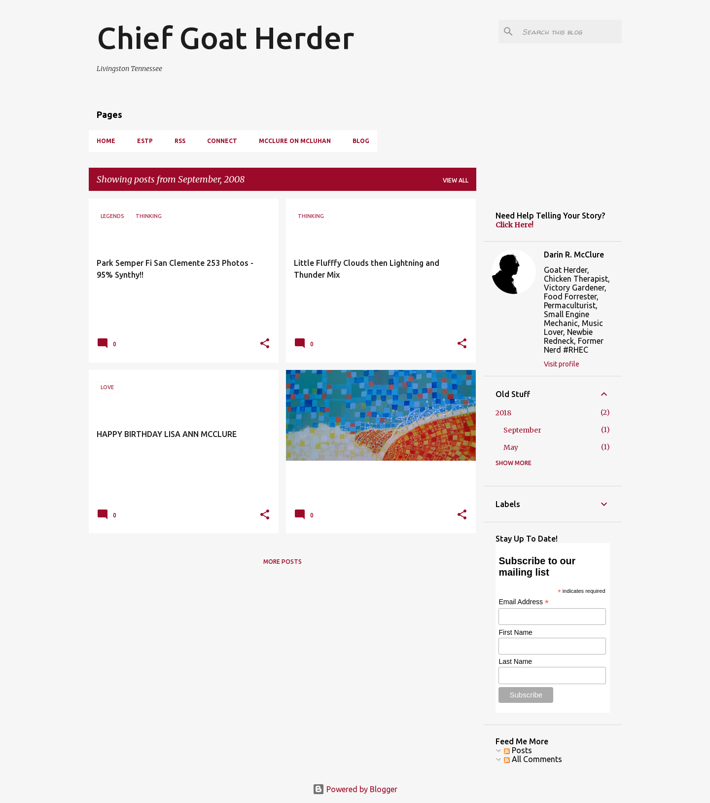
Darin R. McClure (574, 254)
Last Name (515, 661)
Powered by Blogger (355, 789)
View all (455, 180)
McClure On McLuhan (295, 141)
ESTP (145, 141)
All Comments (533, 759)
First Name (515, 632)
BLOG (361, 141)
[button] (265, 344)
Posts (518, 750)
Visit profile (561, 364)
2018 (503, 412)
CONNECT (222, 141)
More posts (282, 561)
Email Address (523, 602)
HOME (106, 141)
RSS (180, 141)
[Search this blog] (570, 31)
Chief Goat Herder (225, 37)
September (522, 430)
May (510, 447)
